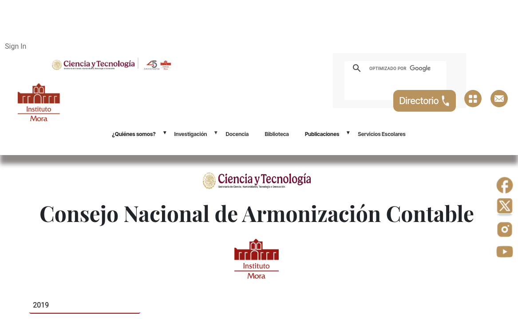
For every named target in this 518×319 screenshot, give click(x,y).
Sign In (15, 46)
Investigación (190, 134)
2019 (41, 305)
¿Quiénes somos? (133, 134)
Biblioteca (277, 134)
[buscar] (405, 68)
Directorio (424, 101)
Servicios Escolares (381, 134)
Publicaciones (322, 134)
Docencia (237, 134)
